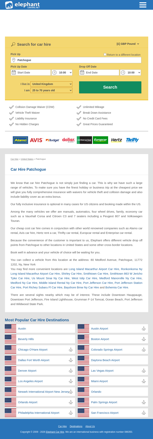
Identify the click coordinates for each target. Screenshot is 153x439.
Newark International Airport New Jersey (43, 391)
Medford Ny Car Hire (24, 282)
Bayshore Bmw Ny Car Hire (81, 287)
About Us (90, 426)
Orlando (96, 391)
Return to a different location (124, 54)
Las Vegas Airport (102, 370)
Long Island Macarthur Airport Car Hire (94, 269)
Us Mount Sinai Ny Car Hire (51, 278)
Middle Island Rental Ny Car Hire (60, 282)
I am (27, 90)
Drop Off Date (87, 66)
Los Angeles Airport (30, 381)
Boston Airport (100, 339)
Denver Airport (27, 370)
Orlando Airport (27, 402)
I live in (25, 84)
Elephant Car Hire (55, 432)
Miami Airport (99, 381)
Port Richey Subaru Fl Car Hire (42, 287)
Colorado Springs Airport (106, 349)
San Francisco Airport (104, 412)
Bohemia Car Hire (116, 287)
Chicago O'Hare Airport (33, 349)
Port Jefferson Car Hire (98, 282)
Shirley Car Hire (72, 273)
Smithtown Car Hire (95, 273)
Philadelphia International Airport (38, 412)
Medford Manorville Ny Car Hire (120, 278)
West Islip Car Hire (84, 278)
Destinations (76, 426)
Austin (22, 328)
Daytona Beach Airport (105, 360)
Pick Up (15, 54)
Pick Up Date (19, 66)
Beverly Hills (26, 339)
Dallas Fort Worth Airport (33, 360)
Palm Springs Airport (104, 402)
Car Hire (62, 426)
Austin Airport (99, 328)
